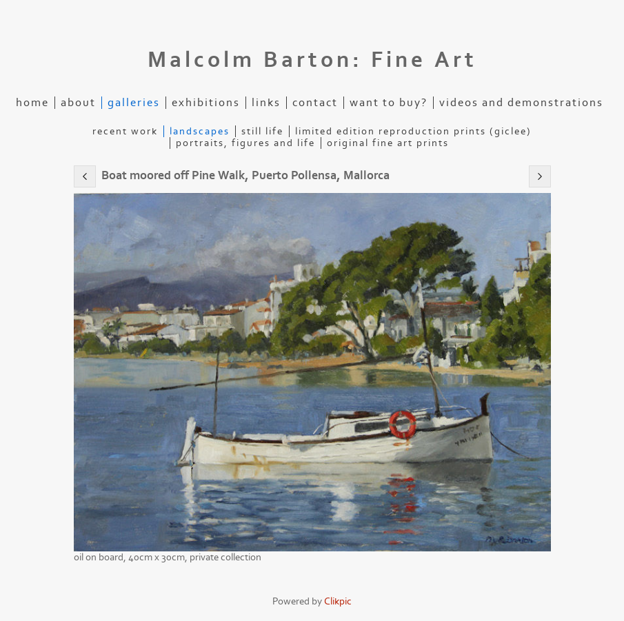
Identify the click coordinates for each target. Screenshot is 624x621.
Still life (262, 131)
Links (266, 102)
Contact (315, 102)
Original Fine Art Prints (388, 143)
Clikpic (338, 601)
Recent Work (125, 131)
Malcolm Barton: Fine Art (312, 60)
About (78, 102)
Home (32, 102)
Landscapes (200, 131)
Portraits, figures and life (245, 143)
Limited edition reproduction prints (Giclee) (413, 131)
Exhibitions (206, 102)
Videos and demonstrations (521, 102)
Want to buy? (388, 102)
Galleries (134, 102)
